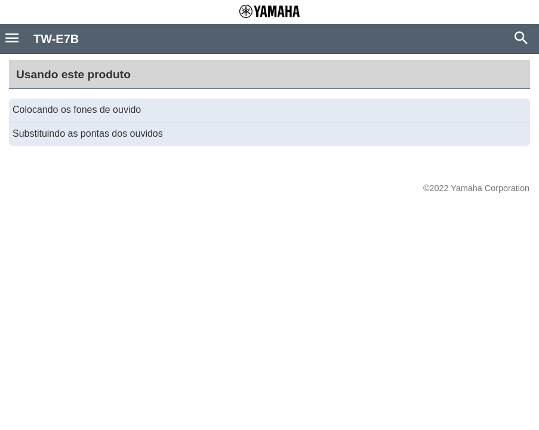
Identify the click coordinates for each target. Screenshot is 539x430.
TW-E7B (56, 38)
